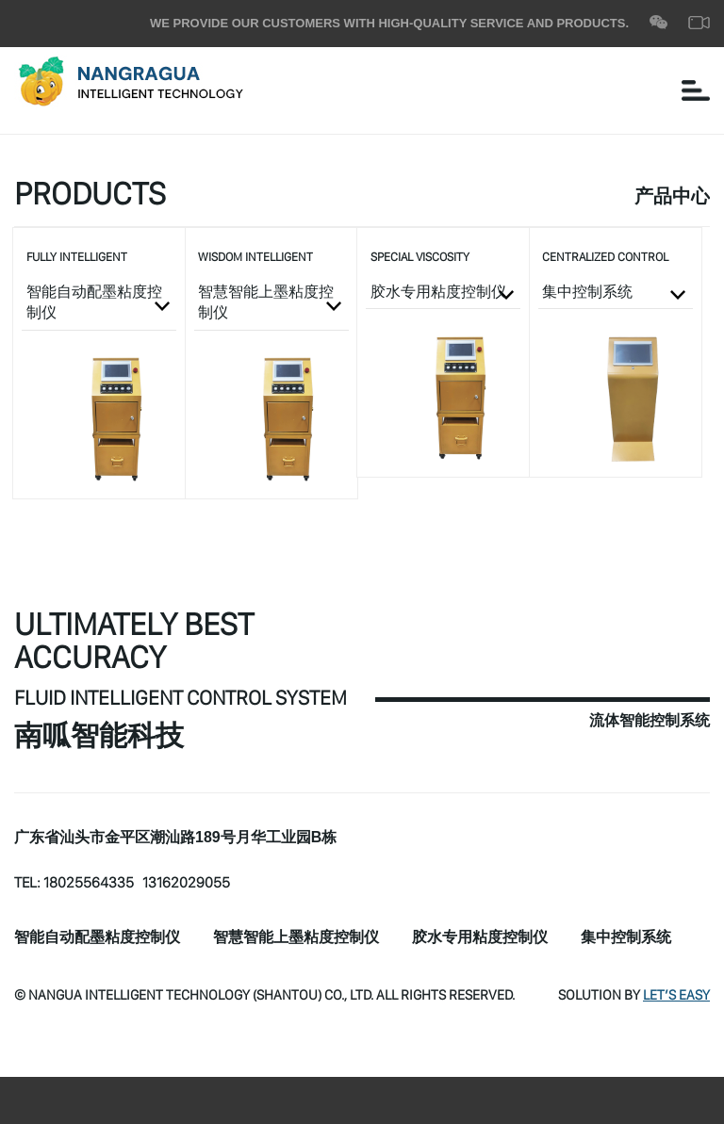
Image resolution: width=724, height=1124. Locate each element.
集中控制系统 (626, 938)
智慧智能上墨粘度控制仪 (296, 938)
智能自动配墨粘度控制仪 (97, 938)
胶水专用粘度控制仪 (480, 938)
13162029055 (186, 881)
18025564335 (88, 881)
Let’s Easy (676, 994)
